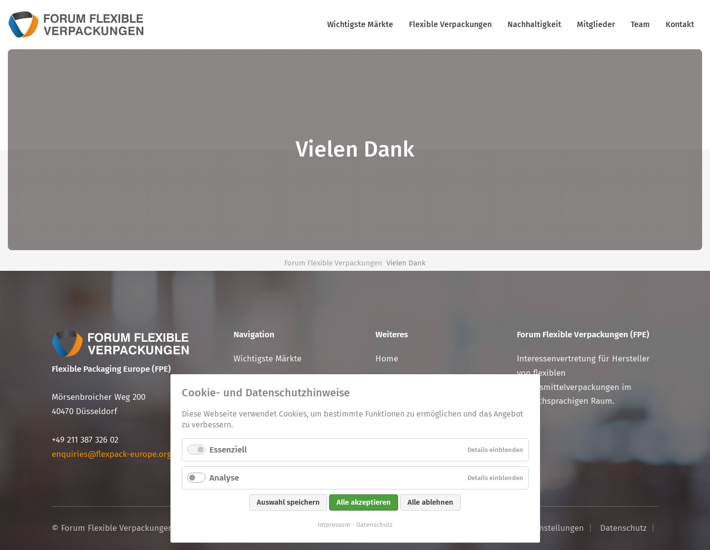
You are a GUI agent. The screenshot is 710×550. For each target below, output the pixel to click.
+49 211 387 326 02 (85, 440)
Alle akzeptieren (364, 502)
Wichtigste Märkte (360, 24)
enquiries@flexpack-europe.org (111, 454)
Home (386, 359)
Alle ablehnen (430, 502)
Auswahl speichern (288, 502)
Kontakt (680, 24)
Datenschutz (374, 524)
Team (640, 24)
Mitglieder (596, 24)
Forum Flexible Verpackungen (333, 263)
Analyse (224, 478)
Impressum (334, 524)
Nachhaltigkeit (534, 24)
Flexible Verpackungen (450, 24)
